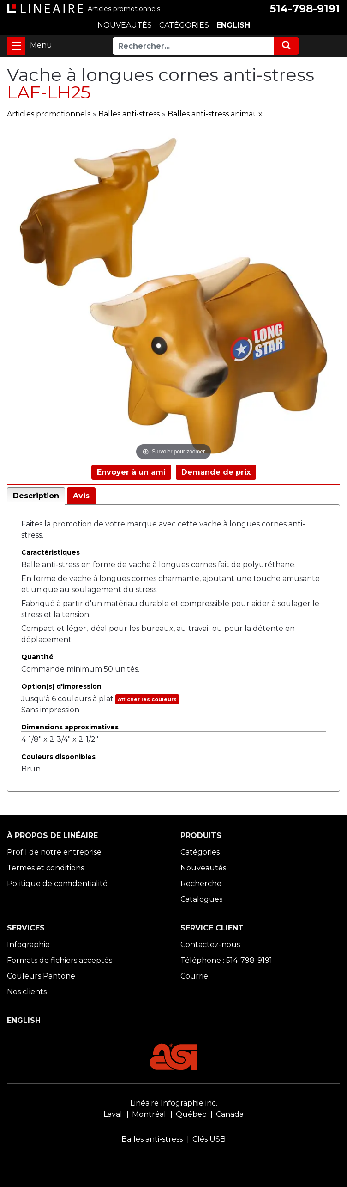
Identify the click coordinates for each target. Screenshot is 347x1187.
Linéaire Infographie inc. (173, 1103)
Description (36, 495)
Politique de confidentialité (57, 883)
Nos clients (27, 991)
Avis (81, 495)
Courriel (195, 976)
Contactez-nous (210, 944)
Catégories (200, 852)
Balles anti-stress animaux (215, 114)
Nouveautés (203, 867)
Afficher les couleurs (147, 699)
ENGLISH (233, 25)
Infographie (28, 944)
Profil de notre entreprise (54, 852)
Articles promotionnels (48, 114)
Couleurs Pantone (41, 976)
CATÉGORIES (184, 25)
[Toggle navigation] (16, 46)
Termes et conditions (45, 867)
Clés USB (209, 1139)
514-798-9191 (305, 8)
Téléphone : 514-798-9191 (226, 960)
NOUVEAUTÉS (124, 25)
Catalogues (201, 899)
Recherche (200, 883)
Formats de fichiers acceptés (59, 960)
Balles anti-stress (129, 114)
